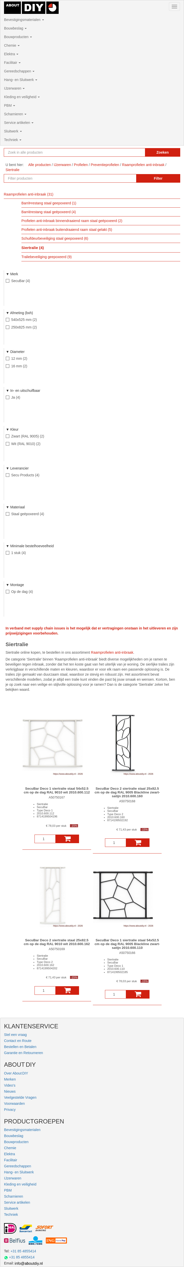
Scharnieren (15, 114)
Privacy (10, 1110)
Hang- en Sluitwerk (20, 80)
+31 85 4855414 (23, 1251)
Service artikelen (18, 123)
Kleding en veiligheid (22, 97)
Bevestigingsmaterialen (24, 20)
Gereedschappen (19, 71)
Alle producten (39, 165)
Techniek (12, 140)
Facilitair (12, 63)
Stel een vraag (15, 1035)
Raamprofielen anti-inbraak (112, 652)
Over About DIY (16, 1073)
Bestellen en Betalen (20, 1047)
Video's (9, 1085)
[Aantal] (45, 839)
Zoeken (162, 152)
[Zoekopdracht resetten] (136, 152)
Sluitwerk (13, 131)
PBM (9, 105)
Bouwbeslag (15, 28)
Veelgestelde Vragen (20, 1097)
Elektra (11, 54)
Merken (10, 1079)
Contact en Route (17, 1041)
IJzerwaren (14, 88)
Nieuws (10, 1091)
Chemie (12, 45)
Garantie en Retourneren (23, 1053)
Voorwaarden (14, 1103)
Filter (158, 178)
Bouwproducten (18, 37)
